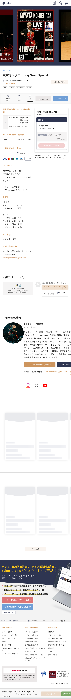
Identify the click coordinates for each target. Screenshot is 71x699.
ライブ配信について (31, 645)
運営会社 (51, 648)
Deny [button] (53, 687)
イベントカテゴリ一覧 (9, 635)
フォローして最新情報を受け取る (40, 365)
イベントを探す (7, 632)
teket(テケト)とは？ (31, 632)
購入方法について (25, 153)
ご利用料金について (31, 638)
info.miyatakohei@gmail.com (14, 257)
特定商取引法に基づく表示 (57, 645)
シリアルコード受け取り (10, 654)
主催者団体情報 (60, 82)
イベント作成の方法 (31, 635)
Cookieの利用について (55, 638)
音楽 (4, 70)
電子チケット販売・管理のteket (10, 621)
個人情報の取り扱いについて (57, 641)
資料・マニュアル (31, 651)
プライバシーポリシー (55, 635)
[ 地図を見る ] (10, 83)
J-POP (10, 70)
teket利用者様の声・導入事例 (35, 648)
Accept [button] (63, 687)
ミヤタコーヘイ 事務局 (33, 324)
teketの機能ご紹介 (31, 641)
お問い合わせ (52, 655)
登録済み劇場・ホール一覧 (34, 655)
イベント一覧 (26, 621)
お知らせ (51, 651)
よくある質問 (6, 645)
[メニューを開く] (66, 3)
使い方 (4, 641)
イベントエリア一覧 (8, 638)
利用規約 (51, 632)
